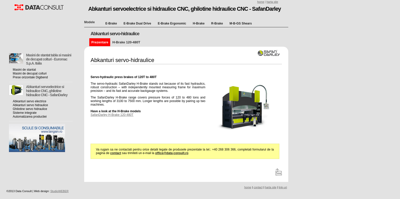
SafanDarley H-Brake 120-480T (112, 115)
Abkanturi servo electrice (29, 101)
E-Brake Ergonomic (172, 23)
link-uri (283, 187)
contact (115, 153)
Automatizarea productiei (30, 116)
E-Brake (111, 23)
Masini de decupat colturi (30, 73)
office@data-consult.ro (171, 153)
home (260, 1)
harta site (272, 1)
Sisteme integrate (24, 113)
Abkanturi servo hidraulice (30, 105)
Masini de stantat (24, 69)
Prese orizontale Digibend (30, 77)
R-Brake (217, 23)
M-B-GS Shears (241, 23)
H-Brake (199, 23)
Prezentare (99, 42)
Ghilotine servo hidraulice (30, 109)
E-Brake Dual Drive (137, 23)
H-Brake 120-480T (126, 42)
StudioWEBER (59, 191)
